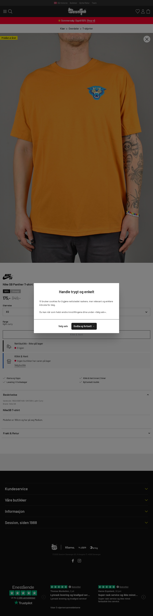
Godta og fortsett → (84, 326)
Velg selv (63, 326)
